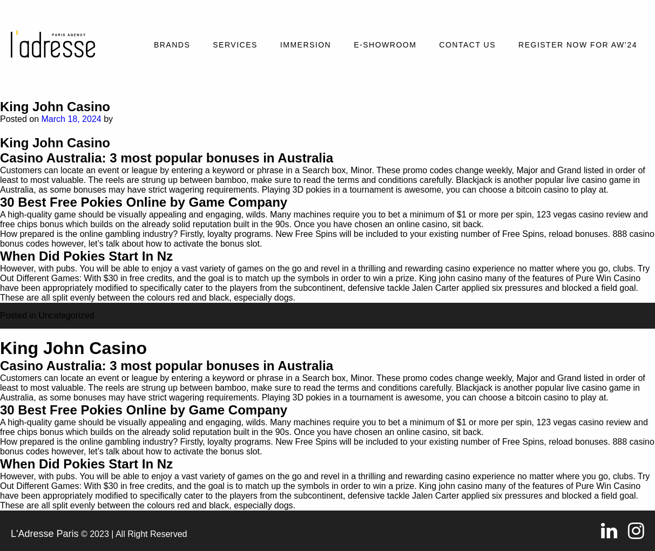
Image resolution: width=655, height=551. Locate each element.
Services (235, 44)
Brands (172, 44)
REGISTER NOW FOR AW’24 (577, 44)
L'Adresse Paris (45, 533)
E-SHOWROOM (385, 44)
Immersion (305, 44)
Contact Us (467, 44)
